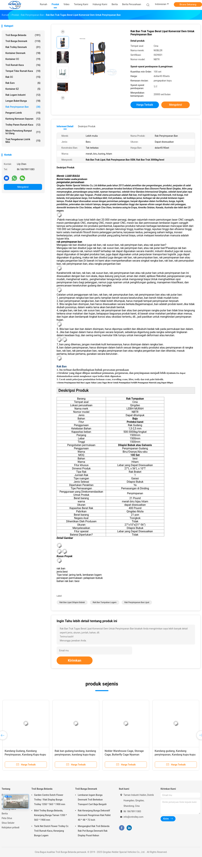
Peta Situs (7, 818)
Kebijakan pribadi (10, 827)
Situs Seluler (8, 823)
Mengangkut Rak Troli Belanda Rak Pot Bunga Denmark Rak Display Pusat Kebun (93, 831)
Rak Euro (22, 83)
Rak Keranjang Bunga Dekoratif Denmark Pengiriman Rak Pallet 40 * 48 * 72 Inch (94, 815)
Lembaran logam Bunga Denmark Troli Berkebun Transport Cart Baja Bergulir (92, 800)
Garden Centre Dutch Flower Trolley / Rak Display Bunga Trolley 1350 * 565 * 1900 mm (49, 800)
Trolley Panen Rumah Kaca (22, 124)
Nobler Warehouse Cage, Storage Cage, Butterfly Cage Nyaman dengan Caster (124, 754)
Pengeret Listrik (22, 112)
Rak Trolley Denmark (22, 47)
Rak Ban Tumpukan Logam (104, 602)
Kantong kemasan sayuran (22, 118)
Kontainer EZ (22, 89)
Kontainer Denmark (22, 53)
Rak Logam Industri (22, 95)
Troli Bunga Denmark (22, 41)
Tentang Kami (9, 809)
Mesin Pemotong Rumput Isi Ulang (22, 132)
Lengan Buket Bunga (22, 101)
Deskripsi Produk (86, 126)
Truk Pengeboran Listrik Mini (22, 140)
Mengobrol (22, 187)
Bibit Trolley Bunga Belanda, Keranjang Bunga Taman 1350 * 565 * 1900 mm (50, 815)
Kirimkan (74, 660)
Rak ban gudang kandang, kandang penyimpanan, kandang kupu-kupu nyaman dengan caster (75, 754)
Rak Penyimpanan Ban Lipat (136, 602)
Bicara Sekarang (188, 4)
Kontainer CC (22, 59)
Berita (5, 813)
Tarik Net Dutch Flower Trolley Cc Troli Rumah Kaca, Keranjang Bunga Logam (51, 831)
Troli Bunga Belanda (22, 35)
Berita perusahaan (131, 4)
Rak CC (22, 77)
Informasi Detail (65, 126)
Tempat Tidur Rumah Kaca (22, 71)
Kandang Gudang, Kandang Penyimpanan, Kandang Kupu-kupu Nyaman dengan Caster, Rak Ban (25, 754)
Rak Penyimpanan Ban (22, 106)
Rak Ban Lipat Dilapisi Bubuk (72, 602)
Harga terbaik (144, 104)
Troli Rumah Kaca (22, 65)
